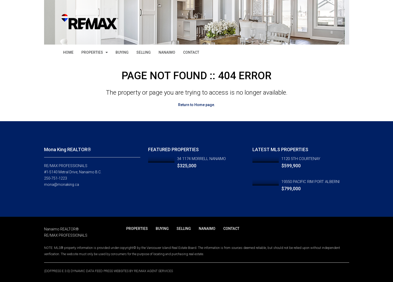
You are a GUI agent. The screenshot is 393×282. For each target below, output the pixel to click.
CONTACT (191, 52)
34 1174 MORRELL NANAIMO (201, 158)
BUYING (122, 52)
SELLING (143, 52)
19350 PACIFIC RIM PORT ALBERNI (310, 181)
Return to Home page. (196, 105)
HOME (68, 52)
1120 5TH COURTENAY (300, 158)
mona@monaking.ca (61, 184)
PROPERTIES (92, 52)
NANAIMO (167, 52)
